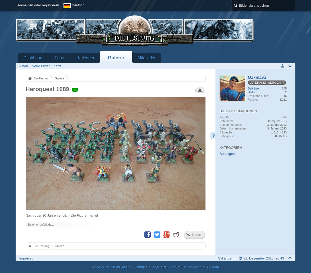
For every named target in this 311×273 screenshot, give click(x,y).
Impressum (27, 258)
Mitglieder (147, 58)
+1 (75, 89)
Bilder (251, 92)
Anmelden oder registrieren (38, 5)
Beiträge (253, 88)
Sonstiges (227, 154)
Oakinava (257, 77)
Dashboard (34, 58)
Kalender (86, 58)
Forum (61, 58)
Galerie (116, 57)
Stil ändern (226, 258)
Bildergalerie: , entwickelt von (155, 267)
